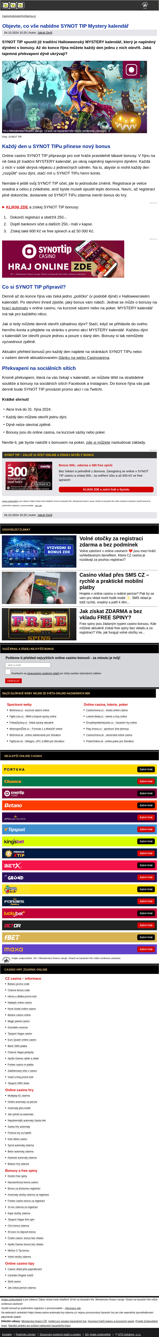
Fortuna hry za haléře (19, 1132)
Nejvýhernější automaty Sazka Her (27, 1120)
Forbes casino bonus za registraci (26, 1200)
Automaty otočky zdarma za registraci (28, 1194)
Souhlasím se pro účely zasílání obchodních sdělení (56, 673)
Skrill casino (14, 1281)
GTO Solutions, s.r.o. (129, 1334)
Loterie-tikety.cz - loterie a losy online (106, 716)
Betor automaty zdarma (21, 1151)
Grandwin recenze (18, 1027)
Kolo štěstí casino (17, 1139)
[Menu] (154, 5)
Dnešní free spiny (17, 1176)
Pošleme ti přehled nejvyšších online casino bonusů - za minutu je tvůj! (63, 658)
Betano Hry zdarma (18, 1163)
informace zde (73, 1308)
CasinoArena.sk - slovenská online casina (109, 735)
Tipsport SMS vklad (18, 1083)
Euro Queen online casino (22, 1039)
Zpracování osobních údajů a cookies (60, 1334)
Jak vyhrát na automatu (21, 1114)
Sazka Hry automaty (19, 1126)
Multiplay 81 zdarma (19, 1095)
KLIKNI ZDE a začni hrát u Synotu (106, 489)
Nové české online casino (22, 1008)
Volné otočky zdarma (19, 1256)
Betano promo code (18, 984)
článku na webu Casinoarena (84, 357)
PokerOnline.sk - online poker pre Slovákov (110, 741)
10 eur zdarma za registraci (23, 1207)
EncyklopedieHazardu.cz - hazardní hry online (111, 722)
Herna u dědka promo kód (22, 996)
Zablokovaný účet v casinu (22, 1070)
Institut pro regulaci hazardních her (67, 1321)
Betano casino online (19, 1015)
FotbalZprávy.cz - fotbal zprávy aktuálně (31, 722)
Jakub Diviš (44, 32)
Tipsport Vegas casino (20, 1033)
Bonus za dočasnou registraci (24, 1188)
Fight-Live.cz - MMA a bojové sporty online (33, 716)
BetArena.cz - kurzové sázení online (29, 710)
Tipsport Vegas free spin (21, 1219)
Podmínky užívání (26, 1334)
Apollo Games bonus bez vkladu (25, 1244)
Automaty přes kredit (19, 1108)
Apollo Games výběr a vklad (23, 1058)
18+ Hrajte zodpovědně (98, 1334)
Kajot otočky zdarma (19, 1213)
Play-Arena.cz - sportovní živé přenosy (107, 728)
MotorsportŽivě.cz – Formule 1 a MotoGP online (36, 728)
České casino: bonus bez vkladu (25, 1238)
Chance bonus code (19, 990)
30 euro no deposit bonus (22, 1232)
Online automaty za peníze (22, 1101)
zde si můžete (98, 442)
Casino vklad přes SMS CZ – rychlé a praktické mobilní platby (114, 581)
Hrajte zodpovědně (10, 501)
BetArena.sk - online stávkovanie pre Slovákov (35, 735)
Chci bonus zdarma (18, 1225)
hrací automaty (15, 308)
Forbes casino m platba (21, 1064)
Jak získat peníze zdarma (22, 1287)
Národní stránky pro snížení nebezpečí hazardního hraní (39, 1325)
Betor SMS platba (17, 1046)
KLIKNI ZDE (17, 207)
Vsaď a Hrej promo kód (20, 1077)
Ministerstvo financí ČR (34, 1321)
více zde (38, 506)
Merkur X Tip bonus (18, 1250)
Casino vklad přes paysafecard (25, 1269)
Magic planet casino (19, 1021)
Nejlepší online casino (20, 1002)
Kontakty (7, 1334)
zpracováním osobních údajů (43, 673)
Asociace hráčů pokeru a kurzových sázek (111, 1321)
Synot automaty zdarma (21, 1145)
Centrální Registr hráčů (20, 1275)
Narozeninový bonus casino (23, 1182)
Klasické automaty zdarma (22, 1157)
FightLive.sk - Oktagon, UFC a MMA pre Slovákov (37, 741)
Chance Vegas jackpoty (21, 1052)
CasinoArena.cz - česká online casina (107, 710)
